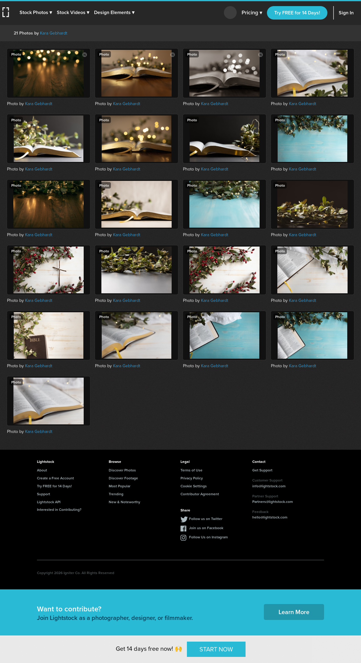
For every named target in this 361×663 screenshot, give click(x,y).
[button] (36, 12)
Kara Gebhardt (53, 33)
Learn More (294, 611)
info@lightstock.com (269, 486)
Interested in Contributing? (59, 509)
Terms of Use (191, 470)
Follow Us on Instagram (208, 537)
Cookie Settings (193, 486)
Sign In (346, 12)
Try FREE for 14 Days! (297, 12)
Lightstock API (48, 501)
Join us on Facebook (206, 527)
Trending (116, 493)
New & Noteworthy (124, 501)
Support (43, 493)
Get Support (262, 470)
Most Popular (119, 486)
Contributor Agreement (199, 493)
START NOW (216, 649)
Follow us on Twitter (205, 518)
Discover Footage (123, 478)
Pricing (252, 13)
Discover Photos (122, 470)
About (42, 470)
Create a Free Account (55, 478)
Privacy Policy (191, 478)
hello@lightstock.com (269, 517)
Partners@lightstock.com (272, 501)
